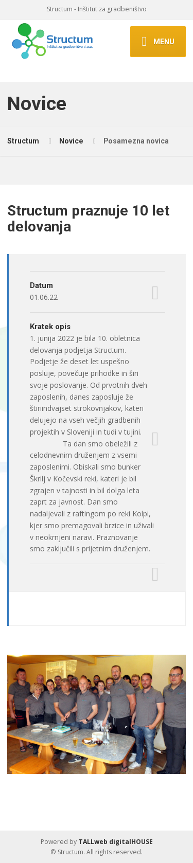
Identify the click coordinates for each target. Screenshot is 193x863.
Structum (23, 141)
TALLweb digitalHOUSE (115, 841)
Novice (71, 141)
